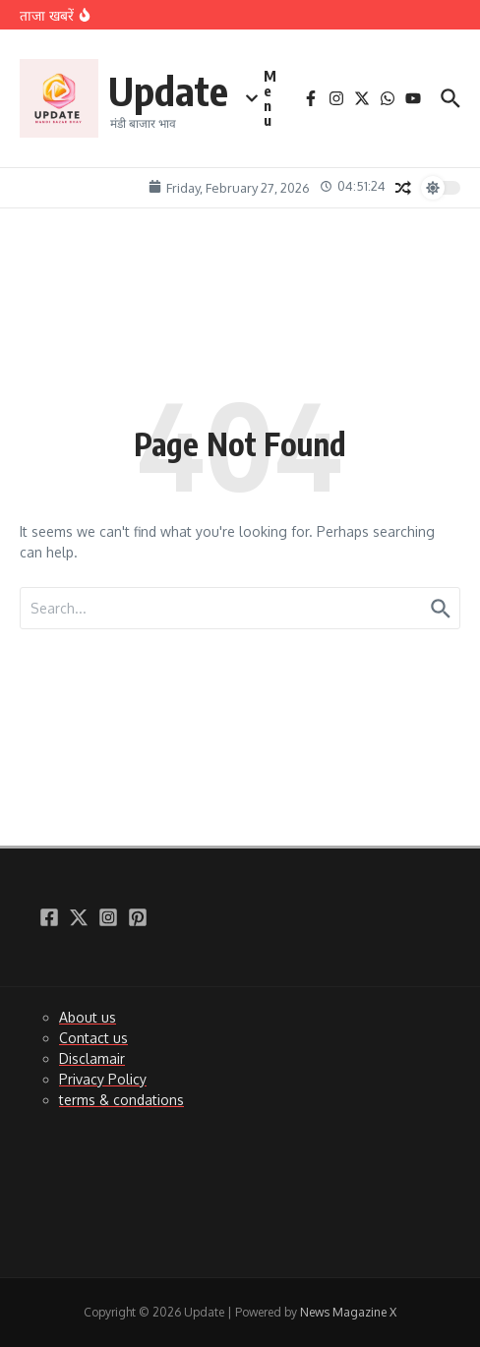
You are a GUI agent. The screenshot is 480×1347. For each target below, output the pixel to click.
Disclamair (92, 1058)
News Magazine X (348, 1312)
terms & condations (121, 1099)
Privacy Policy (103, 1079)
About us (87, 1017)
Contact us (93, 1037)
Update (168, 90)
